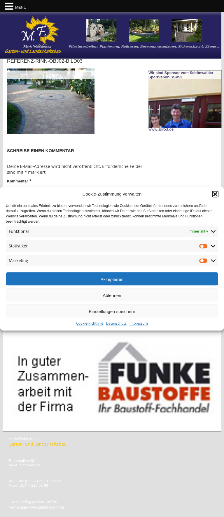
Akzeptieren (111, 281)
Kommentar (19, 181)
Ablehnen (112, 297)
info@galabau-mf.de (39, 501)
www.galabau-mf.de (46, 507)
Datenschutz (116, 325)
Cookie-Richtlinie (89, 325)
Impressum (139, 325)
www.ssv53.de (161, 129)
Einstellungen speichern (112, 313)
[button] (215, 196)
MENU (20, 7)
